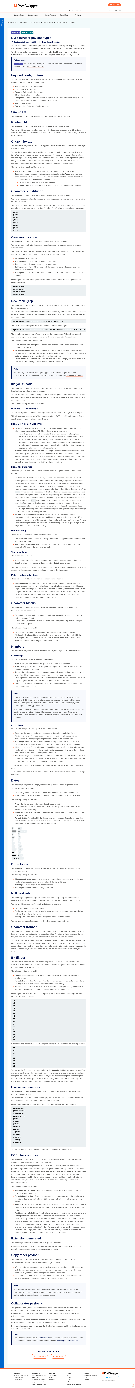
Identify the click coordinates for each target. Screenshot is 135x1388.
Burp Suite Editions (19, 1377)
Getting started (10, 38)
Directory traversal (36, 1383)
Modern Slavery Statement (74, 1384)
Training (78, 15)
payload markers (101, 700)
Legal (68, 1381)
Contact (69, 1379)
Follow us (110, 1377)
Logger (9, 118)
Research (86, 1379)
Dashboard (10, 48)
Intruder (9, 61)
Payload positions (16, 71)
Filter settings (11, 159)
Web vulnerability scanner (21, 1375)
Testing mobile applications (14, 182)
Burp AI (7, 169)
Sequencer (10, 122)
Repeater (10, 58)
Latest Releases (50, 15)
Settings (7, 176)
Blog (85, 1377)
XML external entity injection (39, 1381)
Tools (6, 44)
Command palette (13, 149)
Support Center (19, 15)
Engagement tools (13, 139)
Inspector (10, 108)
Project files (9, 172)
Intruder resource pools (116, 375)
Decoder (9, 135)
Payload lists (16, 81)
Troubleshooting (10, 192)
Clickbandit (10, 128)
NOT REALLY (99, 1356)
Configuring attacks (15, 68)
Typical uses (13, 102)
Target (9, 105)
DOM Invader (11, 125)
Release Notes (18, 1379)
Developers (52, 1379)
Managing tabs (15, 95)
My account (114, 4)
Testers (51, 1377)
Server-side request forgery (39, 1384)
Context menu (11, 155)
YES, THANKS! (81, 1356)
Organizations (53, 1375)
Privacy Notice (70, 1383)
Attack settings (15, 91)
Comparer (10, 132)
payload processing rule (86, 1295)
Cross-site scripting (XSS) (39, 1375)
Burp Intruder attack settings (90, 356)
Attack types (14, 75)
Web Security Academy (90, 1375)
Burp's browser (12, 51)
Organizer (10, 145)
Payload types (15, 78)
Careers (69, 1377)
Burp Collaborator (79, 1308)
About (68, 1375)
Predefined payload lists (77, 67)
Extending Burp (10, 162)
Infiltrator (10, 142)
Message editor (12, 112)
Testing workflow (10, 41)
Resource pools (15, 88)
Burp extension (80, 1243)
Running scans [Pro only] (13, 165)
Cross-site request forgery (39, 1379)
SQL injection (35, 1377)
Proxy (9, 54)
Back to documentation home (16, 31)
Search (9, 152)
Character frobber (100, 1070)
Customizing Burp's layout (13, 179)
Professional (60, 64)
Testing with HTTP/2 (11, 186)
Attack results (13, 98)
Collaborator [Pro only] (14, 115)
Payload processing (17, 85)
